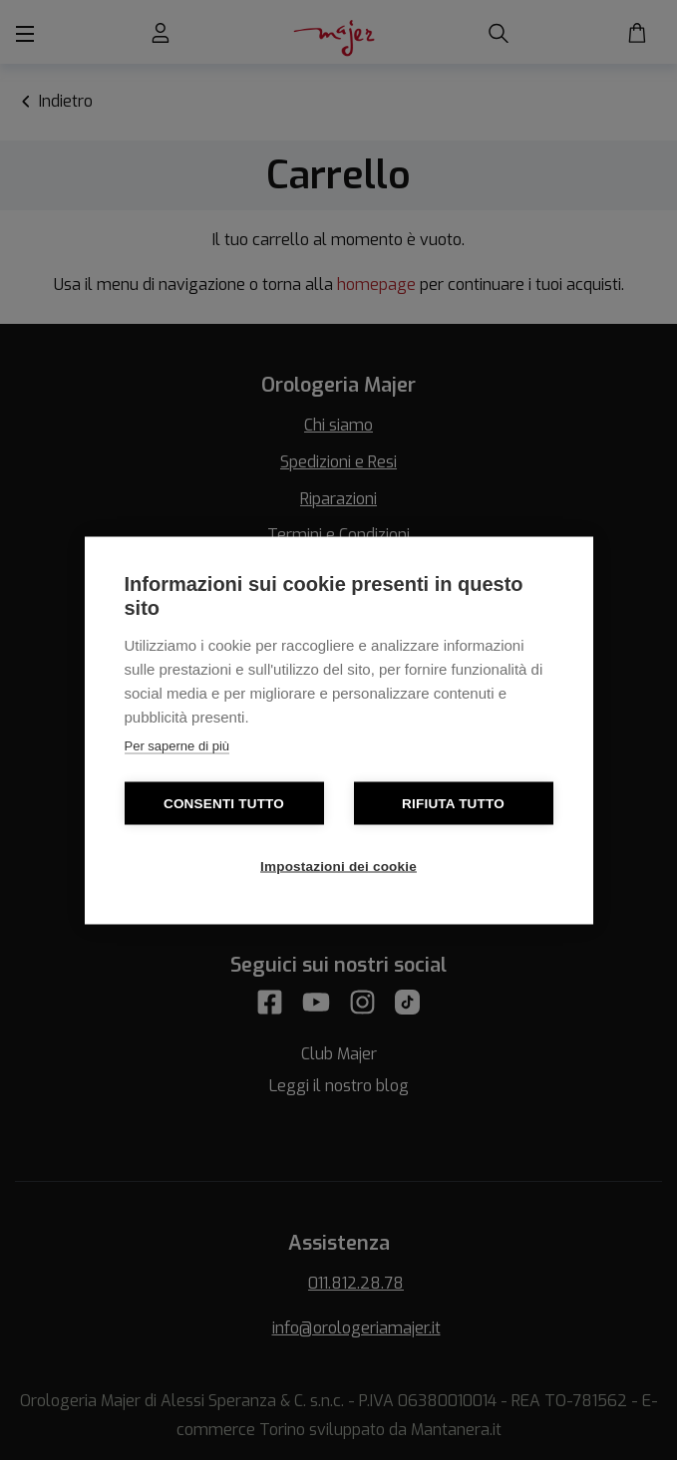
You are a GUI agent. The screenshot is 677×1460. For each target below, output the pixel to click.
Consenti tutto (224, 802)
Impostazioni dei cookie (338, 865)
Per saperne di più (177, 744)
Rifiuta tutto (453, 802)
